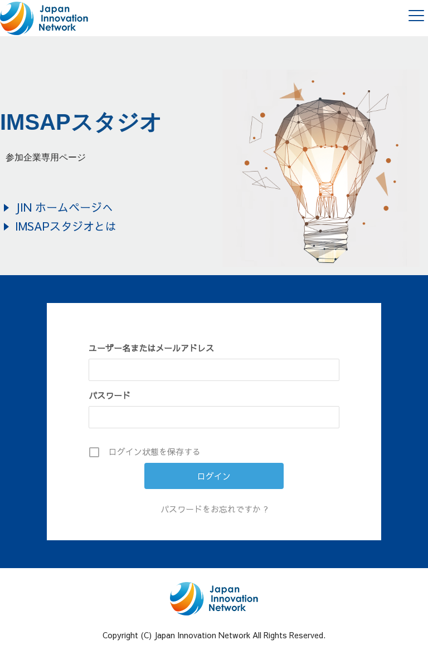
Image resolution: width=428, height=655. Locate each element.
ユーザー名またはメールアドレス (151, 348)
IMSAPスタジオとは (65, 225)
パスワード (109, 395)
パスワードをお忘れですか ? (214, 509)
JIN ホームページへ (64, 206)
